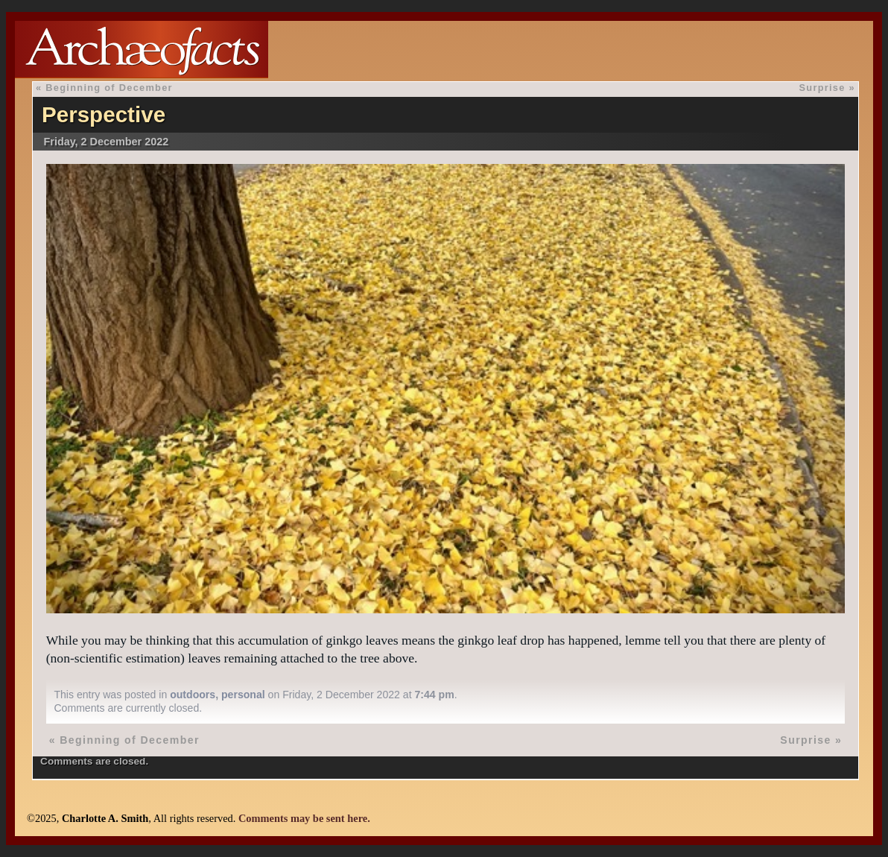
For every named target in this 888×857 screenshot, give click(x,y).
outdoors (192, 695)
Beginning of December (109, 87)
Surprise (822, 87)
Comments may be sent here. (304, 818)
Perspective (103, 114)
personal (243, 695)
